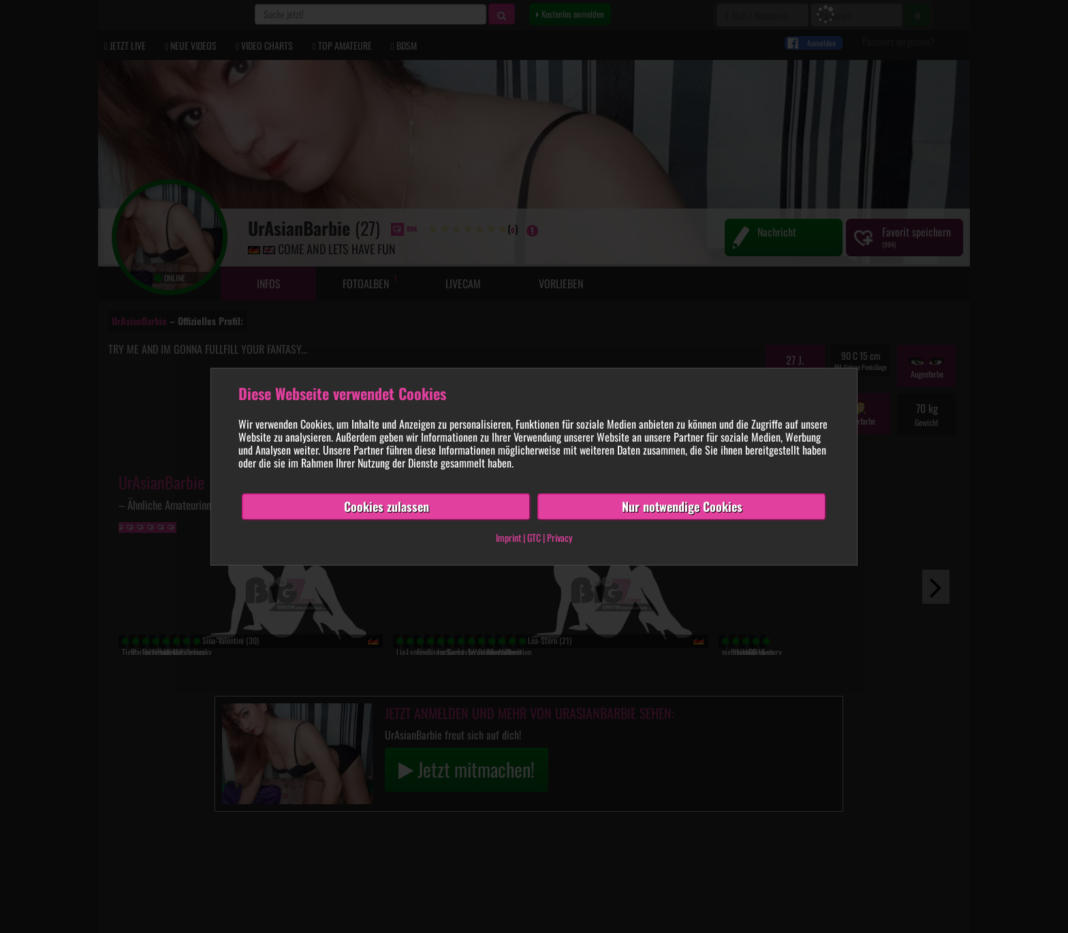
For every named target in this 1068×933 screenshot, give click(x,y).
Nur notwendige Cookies (682, 506)
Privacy (559, 537)
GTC (534, 537)
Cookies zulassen (386, 506)
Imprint (508, 537)
